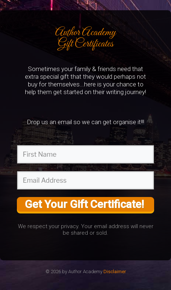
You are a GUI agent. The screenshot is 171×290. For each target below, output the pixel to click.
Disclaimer (114, 271)
